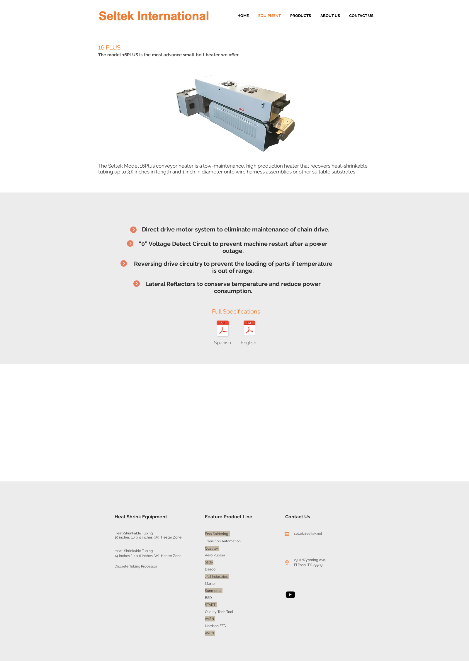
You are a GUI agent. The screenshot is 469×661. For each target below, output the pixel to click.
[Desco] (210, 569)
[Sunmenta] (213, 590)
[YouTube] (290, 594)
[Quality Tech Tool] (219, 611)
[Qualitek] (212, 548)
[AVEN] (210, 618)
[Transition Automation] (223, 541)
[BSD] (209, 597)
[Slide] (209, 562)
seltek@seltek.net (308, 533)
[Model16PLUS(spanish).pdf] (222, 329)
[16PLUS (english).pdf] (249, 329)
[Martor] (210, 583)
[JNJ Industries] (217, 576)
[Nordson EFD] (216, 625)
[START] (211, 604)
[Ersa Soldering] (217, 533)
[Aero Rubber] (216, 555)
